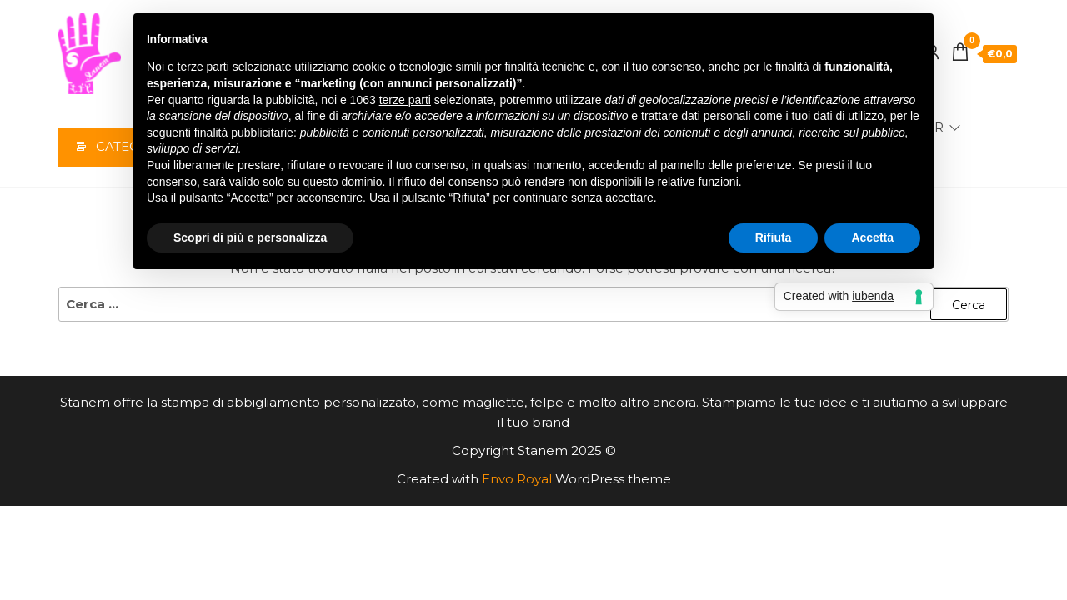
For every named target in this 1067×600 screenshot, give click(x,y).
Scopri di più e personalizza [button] (250, 237)
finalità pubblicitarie (243, 132)
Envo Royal (517, 482)
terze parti (405, 100)
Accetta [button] (872, 237)
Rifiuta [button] (773, 237)
